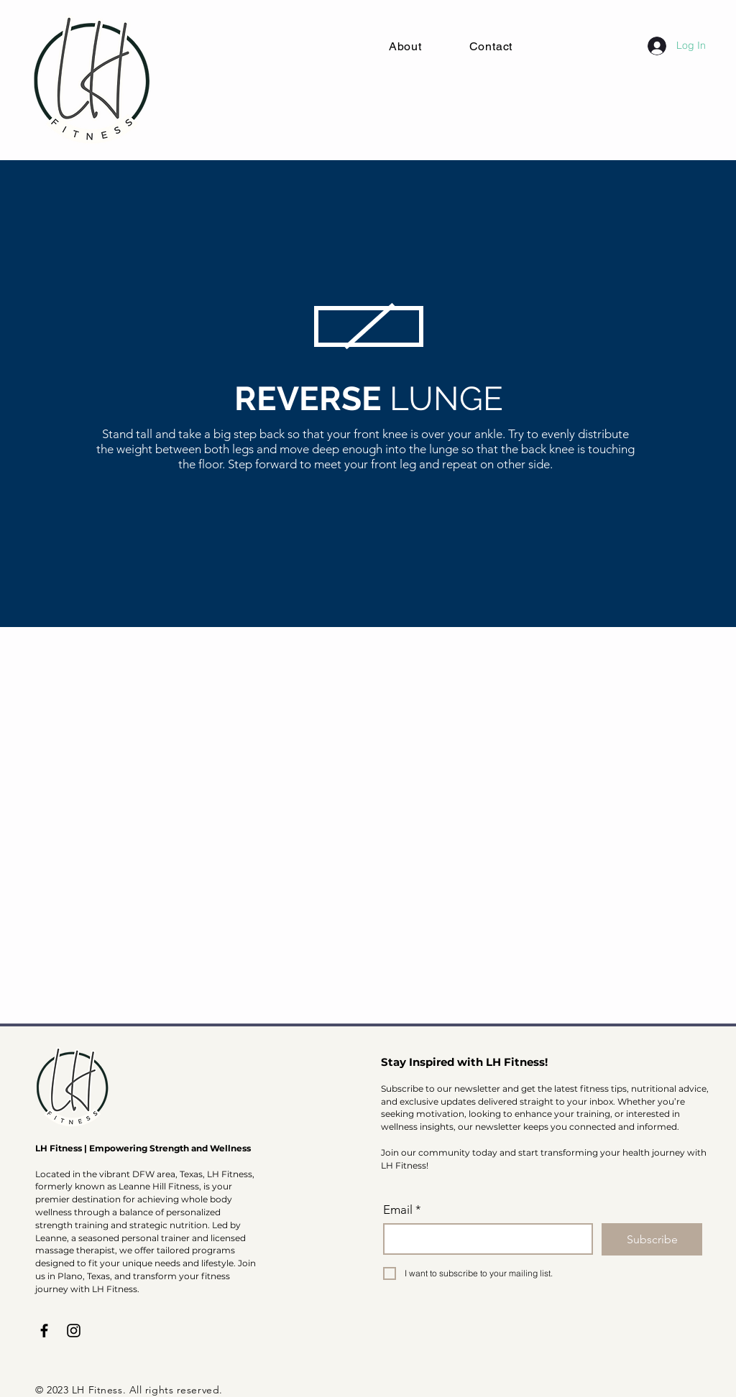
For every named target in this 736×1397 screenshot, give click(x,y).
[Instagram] (74, 1331)
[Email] (484, 1239)
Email (402, 1209)
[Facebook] (44, 1331)
